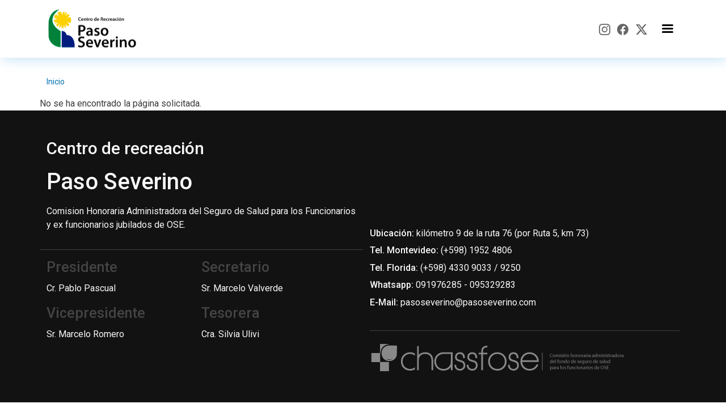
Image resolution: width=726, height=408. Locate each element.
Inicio (56, 81)
